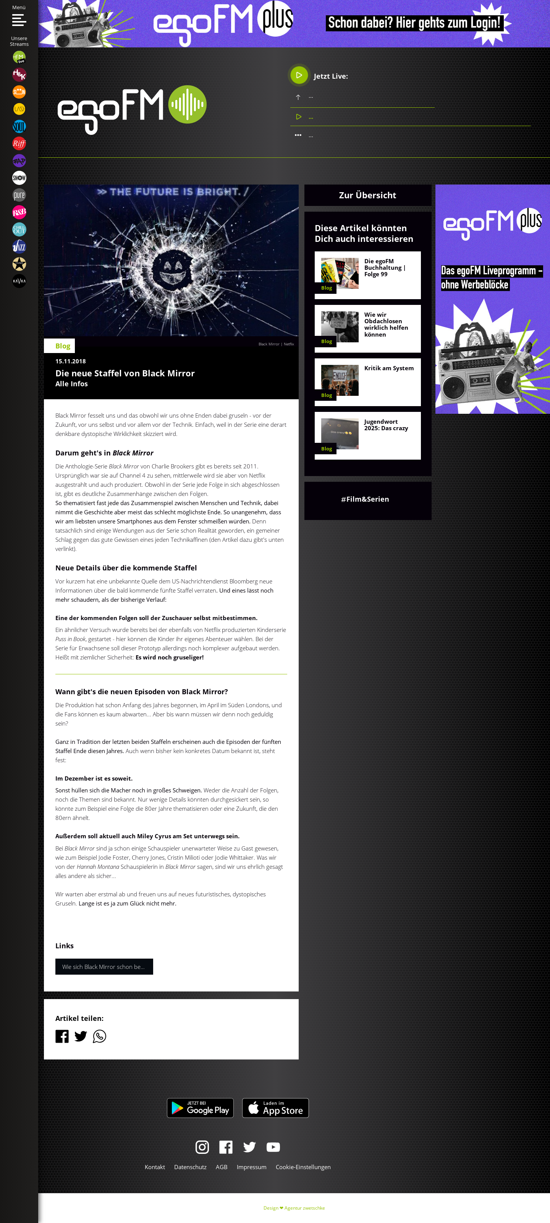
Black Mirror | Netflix (276, 344)
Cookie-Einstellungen (303, 1167)
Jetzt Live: (319, 74)
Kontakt (155, 1167)
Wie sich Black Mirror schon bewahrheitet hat (107, 966)
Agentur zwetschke (305, 1208)
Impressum (252, 1167)
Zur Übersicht (367, 195)
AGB (222, 1167)
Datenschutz (190, 1167)
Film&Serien (367, 499)
